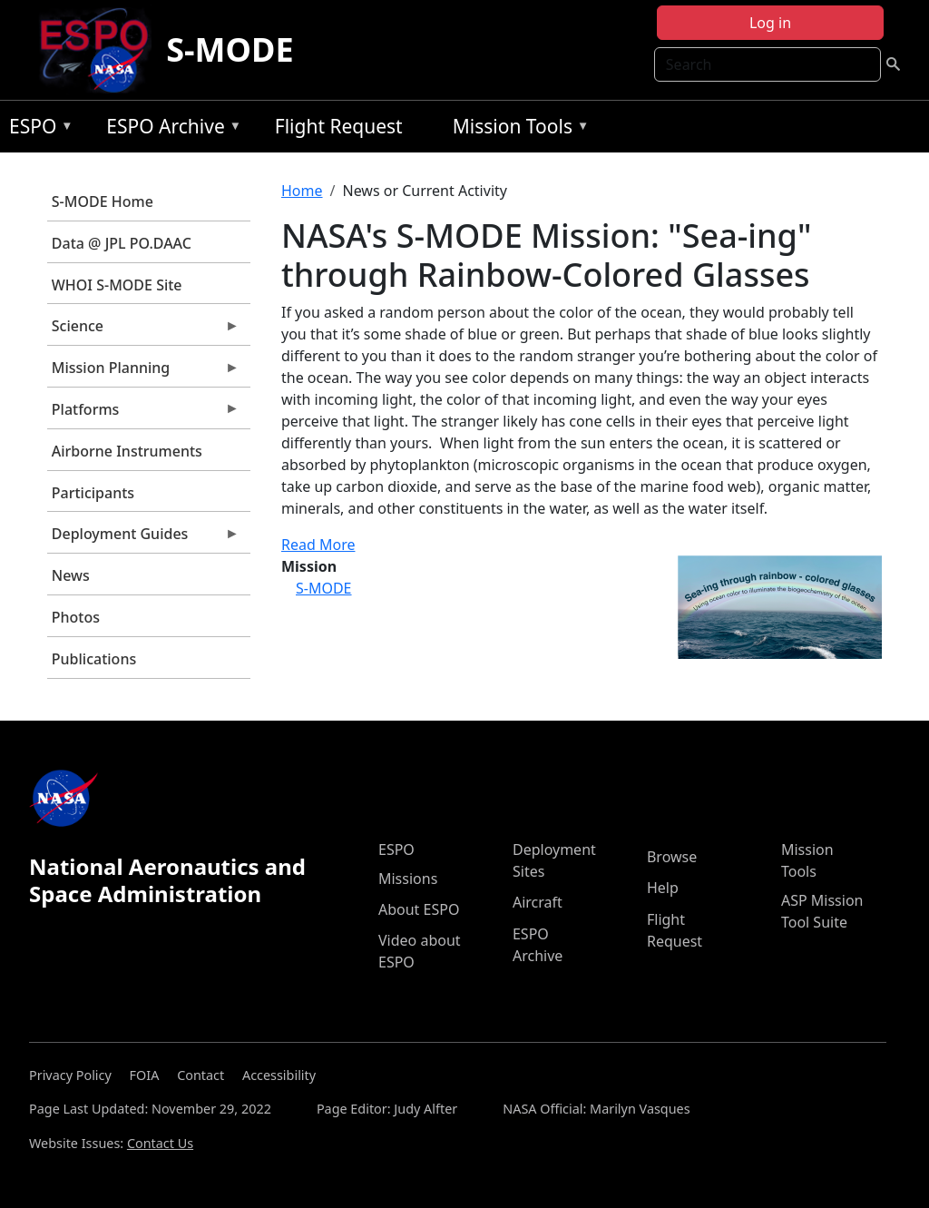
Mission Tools (517, 129)
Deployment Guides (143, 538)
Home (302, 191)
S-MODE (229, 49)
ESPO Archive (169, 129)
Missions (407, 879)
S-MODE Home (102, 201)
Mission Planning (143, 372)
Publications (94, 659)
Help (663, 888)
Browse (672, 857)
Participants (93, 493)
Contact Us (160, 1143)
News (71, 575)
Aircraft (537, 902)
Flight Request (339, 126)
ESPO (36, 129)
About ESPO (418, 909)
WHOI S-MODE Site (117, 285)
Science (143, 330)
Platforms (143, 413)
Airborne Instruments (127, 451)
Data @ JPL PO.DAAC (121, 243)
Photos (76, 617)
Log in (770, 23)
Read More (318, 545)
